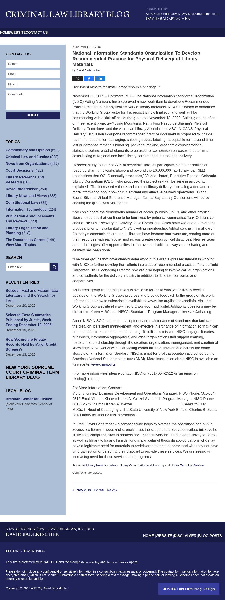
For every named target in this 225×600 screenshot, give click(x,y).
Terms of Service (119, 562)
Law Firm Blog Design (197, 588)
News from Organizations (30, 164)
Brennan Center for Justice (27, 394)
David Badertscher (25, 189)
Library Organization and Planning (142, 465)
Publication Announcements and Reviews (32, 218)
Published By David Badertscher (182, 14)
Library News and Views (102, 465)
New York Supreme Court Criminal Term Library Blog (28, 367)
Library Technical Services (187, 465)
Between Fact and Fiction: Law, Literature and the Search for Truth (31, 295)
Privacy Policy (91, 562)
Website (45, 32)
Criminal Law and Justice (30, 157)
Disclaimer (189, 532)
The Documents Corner (29, 240)
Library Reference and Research (32, 179)
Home (14, 32)
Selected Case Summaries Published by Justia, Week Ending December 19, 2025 (27, 320)
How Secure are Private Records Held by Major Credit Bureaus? (32, 341)
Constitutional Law (25, 203)
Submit (32, 115)
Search (54, 267)
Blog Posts (211, 532)
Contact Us (82, 32)
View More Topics (20, 245)
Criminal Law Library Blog (67, 14)
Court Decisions (23, 170)
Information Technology (29, 209)
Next (112, 490)
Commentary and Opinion (31, 150)
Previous (81, 490)
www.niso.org (103, 364)
